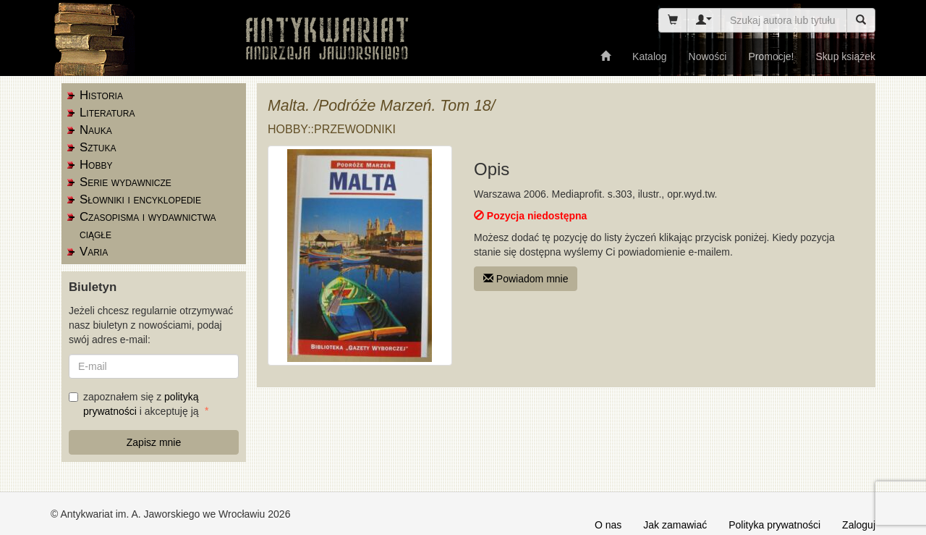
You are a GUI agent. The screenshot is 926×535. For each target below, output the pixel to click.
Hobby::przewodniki (332, 129)
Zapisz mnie (154, 442)
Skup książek (845, 56)
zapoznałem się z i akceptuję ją (135, 404)
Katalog (649, 56)
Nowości (708, 56)
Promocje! (771, 56)
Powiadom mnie (526, 279)
